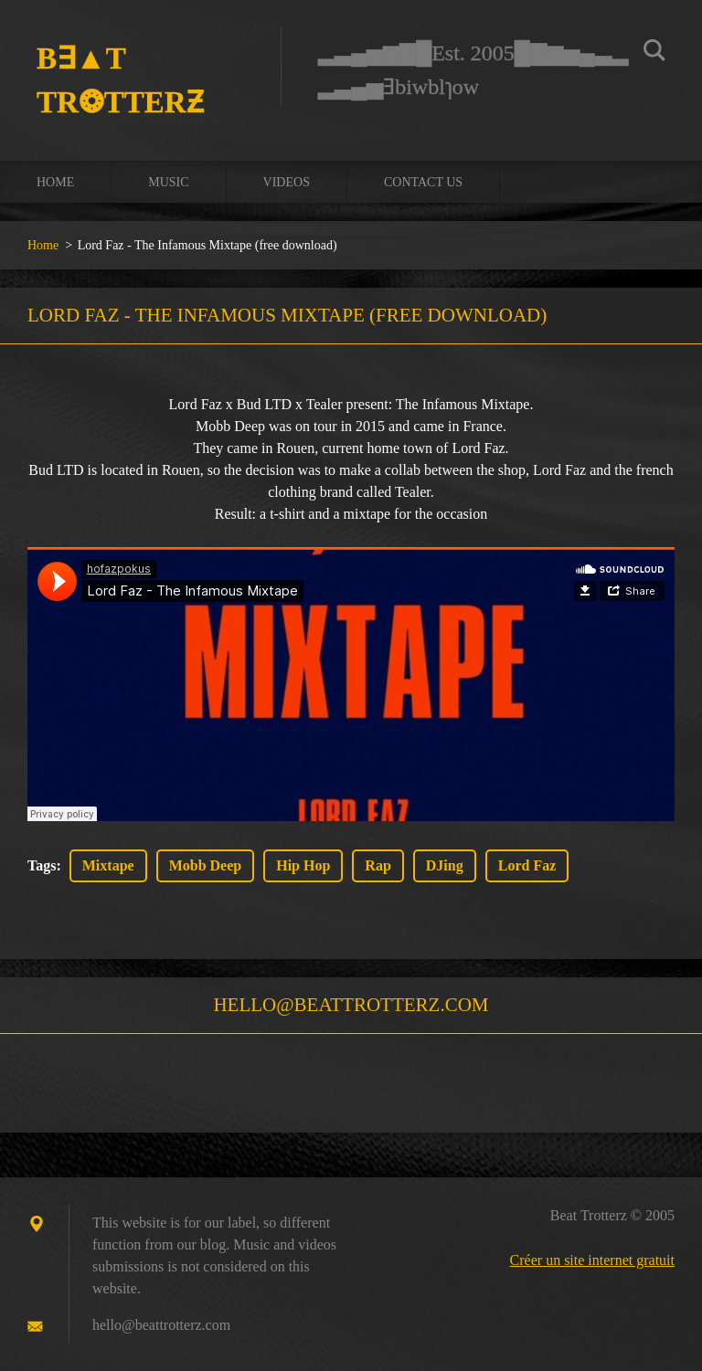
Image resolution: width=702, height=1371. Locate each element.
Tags (41, 865)
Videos (286, 182)
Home (55, 182)
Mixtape (108, 865)
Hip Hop (303, 865)
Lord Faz (527, 865)
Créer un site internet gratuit (592, 1260)
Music (168, 182)
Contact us (423, 182)
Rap (377, 865)
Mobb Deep (205, 865)
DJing (444, 865)
